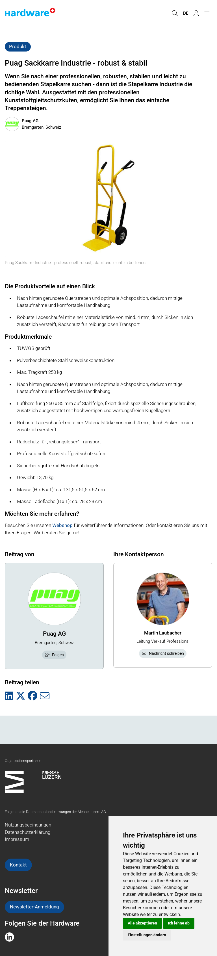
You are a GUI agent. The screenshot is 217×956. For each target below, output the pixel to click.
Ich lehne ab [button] (179, 923)
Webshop (62, 525)
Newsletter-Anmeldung (34, 907)
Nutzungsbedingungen (28, 825)
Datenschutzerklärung (27, 832)
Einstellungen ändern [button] (147, 935)
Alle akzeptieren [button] (142, 923)
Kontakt (18, 865)
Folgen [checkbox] (54, 655)
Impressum (17, 839)
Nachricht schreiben (163, 653)
